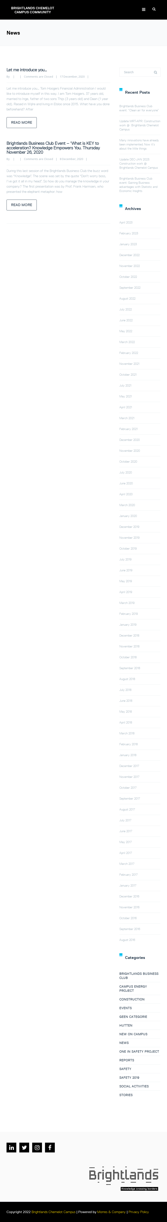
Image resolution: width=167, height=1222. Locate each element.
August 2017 (127, 809)
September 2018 (129, 668)
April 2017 (125, 853)
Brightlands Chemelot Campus (53, 1212)
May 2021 (125, 396)
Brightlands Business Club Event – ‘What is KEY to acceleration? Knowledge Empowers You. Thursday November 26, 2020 (53, 147)
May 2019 (125, 581)
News (124, 1043)
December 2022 (129, 255)
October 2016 (128, 918)
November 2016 (129, 907)
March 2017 (126, 864)
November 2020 (129, 451)
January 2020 (128, 516)
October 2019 (128, 548)
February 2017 (128, 875)
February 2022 (128, 353)
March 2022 (127, 342)
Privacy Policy (139, 1212)
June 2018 (125, 701)
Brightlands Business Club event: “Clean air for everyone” (139, 108)
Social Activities (134, 1086)
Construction (132, 999)
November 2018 (129, 646)
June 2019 (125, 570)
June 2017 (125, 831)
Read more (21, 122)
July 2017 (125, 820)
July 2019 (125, 559)
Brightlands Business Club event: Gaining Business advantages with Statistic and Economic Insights (138, 185)
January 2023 (128, 244)
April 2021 (125, 407)
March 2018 (127, 733)
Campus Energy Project (133, 989)
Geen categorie (133, 1017)
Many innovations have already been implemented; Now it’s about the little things (139, 144)
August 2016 (127, 940)
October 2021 (128, 375)
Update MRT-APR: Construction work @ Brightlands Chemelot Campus (139, 125)
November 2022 (129, 266)
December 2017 (129, 766)
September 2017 (129, 798)
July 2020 (125, 472)
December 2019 (129, 527)
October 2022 (128, 277)
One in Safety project (139, 1052)
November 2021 (129, 364)
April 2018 (125, 722)
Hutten (125, 1025)
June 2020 (126, 483)
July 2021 (125, 385)
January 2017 (127, 885)
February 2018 (128, 744)
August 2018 (127, 679)
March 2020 (127, 505)
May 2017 (125, 842)
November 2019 (129, 538)
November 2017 (129, 777)
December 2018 (129, 635)
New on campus (133, 1034)
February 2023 (128, 233)
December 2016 (129, 896)
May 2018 (125, 712)
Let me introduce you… (27, 69)
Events (125, 1008)
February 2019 (128, 614)
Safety (125, 1069)
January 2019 (128, 625)
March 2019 (127, 603)
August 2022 (127, 298)
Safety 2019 (129, 1078)
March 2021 (126, 418)
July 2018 (125, 690)
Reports (126, 1060)
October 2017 (128, 788)
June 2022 (126, 320)
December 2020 (129, 440)
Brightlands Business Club (139, 976)
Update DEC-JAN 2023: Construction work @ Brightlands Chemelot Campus (138, 163)
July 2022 (125, 309)
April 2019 (125, 592)
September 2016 (129, 929)
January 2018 (128, 755)
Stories (126, 1095)
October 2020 (128, 461)
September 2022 (129, 288)
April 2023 (125, 222)
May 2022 (125, 331)
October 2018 (128, 657)
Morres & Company (111, 1212)
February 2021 (128, 429)
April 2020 (126, 494)
